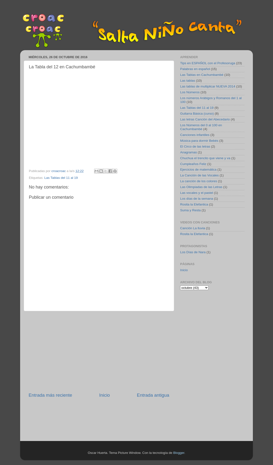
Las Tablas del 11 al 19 (61, 178)
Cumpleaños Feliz (193, 164)
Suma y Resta (190, 210)
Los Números (190, 92)
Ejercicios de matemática (198, 169)
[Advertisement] (99, 352)
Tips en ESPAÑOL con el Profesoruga (207, 63)
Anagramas (188, 152)
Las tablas (187, 80)
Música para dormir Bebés (199, 140)
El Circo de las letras (195, 146)
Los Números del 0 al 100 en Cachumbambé (201, 127)
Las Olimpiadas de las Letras (201, 187)
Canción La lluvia (192, 228)
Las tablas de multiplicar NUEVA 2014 (207, 86)
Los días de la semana (196, 198)
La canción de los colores (198, 181)
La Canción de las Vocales (199, 175)
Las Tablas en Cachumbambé (201, 75)
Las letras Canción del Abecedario (205, 119)
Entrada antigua (153, 395)
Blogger (178, 453)
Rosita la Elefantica (194, 204)
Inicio (104, 395)
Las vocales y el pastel (196, 193)
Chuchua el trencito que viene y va (205, 158)
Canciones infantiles (194, 135)
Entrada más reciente (50, 395)
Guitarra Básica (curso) (197, 113)
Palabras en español (195, 69)
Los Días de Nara (193, 252)
